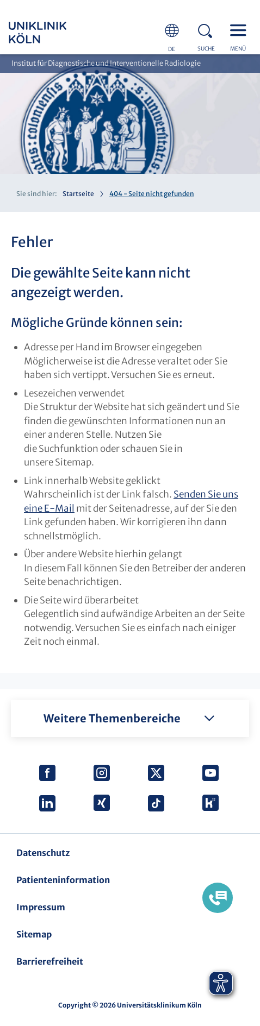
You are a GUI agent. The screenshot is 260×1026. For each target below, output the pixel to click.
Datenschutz (43, 852)
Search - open (208, 29)
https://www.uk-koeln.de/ (52, 32)
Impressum (40, 907)
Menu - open (241, 29)
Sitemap (34, 934)
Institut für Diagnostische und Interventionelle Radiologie (106, 63)
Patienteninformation (63, 879)
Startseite (78, 194)
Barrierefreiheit (49, 961)
